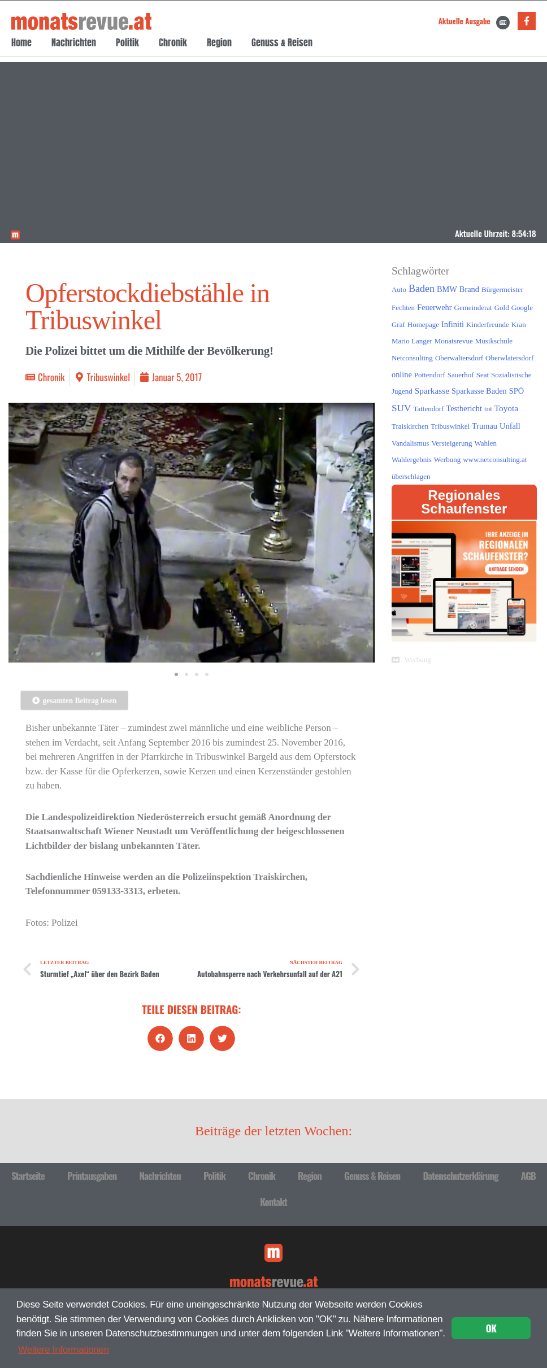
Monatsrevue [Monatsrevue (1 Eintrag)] (454, 341)
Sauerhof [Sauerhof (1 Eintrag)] (461, 375)
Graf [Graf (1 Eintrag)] (398, 324)
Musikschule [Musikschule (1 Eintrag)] (494, 341)
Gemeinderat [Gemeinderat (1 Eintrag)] (473, 307)
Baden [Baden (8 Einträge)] (422, 288)
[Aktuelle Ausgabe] (503, 22)
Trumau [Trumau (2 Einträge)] (484, 425)
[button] (160, 1038)
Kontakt (273, 1202)
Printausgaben (91, 1176)
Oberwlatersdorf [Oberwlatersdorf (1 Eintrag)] (509, 358)
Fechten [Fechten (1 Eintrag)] (403, 307)
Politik (127, 42)
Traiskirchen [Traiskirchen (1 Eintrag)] (410, 426)
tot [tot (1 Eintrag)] (488, 408)
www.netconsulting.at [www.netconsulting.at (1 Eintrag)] (495, 459)
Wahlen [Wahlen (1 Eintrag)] (486, 443)
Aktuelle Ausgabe (464, 21)
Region (219, 42)
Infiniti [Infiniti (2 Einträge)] (452, 324)
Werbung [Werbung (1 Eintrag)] (447, 459)
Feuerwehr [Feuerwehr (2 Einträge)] (434, 307)
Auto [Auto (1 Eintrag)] (399, 289)
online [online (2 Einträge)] (402, 374)
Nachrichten (73, 42)
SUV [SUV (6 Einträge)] (401, 408)
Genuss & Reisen (281, 42)
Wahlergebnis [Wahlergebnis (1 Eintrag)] (412, 459)
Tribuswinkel (108, 377)
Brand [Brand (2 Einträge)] (469, 289)
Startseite (28, 1176)
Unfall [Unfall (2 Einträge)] (510, 425)
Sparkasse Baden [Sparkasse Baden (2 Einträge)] (479, 390)
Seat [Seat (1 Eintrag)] (482, 375)
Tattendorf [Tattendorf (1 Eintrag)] (428, 408)
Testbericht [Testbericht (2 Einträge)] (464, 408)
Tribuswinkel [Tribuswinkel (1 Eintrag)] (450, 426)
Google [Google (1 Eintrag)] (522, 307)
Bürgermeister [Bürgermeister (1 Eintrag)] (502, 289)
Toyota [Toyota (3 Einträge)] (506, 408)
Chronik (173, 42)
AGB (528, 1176)
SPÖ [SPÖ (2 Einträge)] (516, 390)
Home (21, 42)
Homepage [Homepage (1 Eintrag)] (423, 324)
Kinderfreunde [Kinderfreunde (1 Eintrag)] (487, 324)
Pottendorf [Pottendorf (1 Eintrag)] (429, 375)
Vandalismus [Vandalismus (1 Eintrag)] (410, 443)
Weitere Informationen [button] (63, 1349)
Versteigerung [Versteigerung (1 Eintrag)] (451, 443)
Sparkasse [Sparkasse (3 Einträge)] (432, 390)
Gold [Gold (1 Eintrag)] (501, 307)
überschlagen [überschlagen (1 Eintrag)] (411, 476)
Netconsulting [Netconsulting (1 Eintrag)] (412, 358)
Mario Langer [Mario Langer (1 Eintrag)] (412, 341)
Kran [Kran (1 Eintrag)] (518, 324)
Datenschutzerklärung (460, 1176)
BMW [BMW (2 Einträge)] (447, 289)
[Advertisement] (273, 141)
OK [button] (491, 1328)
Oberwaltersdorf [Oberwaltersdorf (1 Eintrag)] (459, 358)
